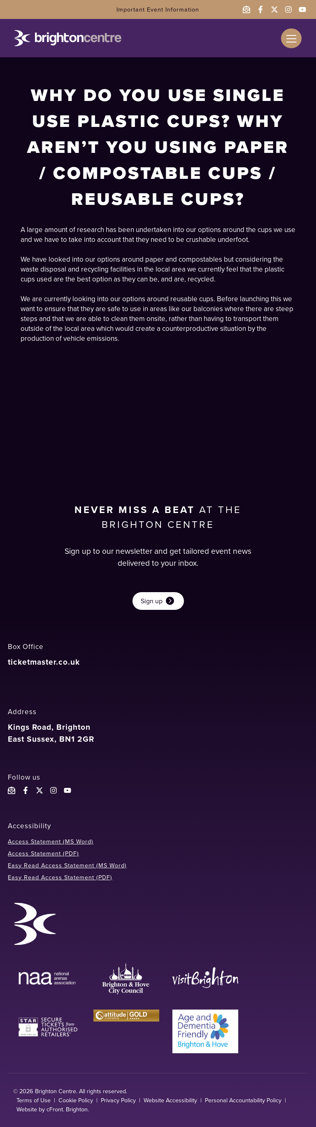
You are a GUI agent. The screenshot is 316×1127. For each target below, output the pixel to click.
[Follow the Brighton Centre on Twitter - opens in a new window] (274, 9)
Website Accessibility (170, 1100)
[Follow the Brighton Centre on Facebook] (25, 790)
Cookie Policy (75, 1100)
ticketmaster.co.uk (44, 662)
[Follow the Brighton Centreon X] (39, 790)
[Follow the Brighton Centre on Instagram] (53, 790)
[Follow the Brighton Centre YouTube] (67, 790)
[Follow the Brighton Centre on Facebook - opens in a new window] (260, 9)
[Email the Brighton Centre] (246, 9)
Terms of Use (33, 1100)
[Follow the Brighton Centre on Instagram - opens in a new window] (288, 9)
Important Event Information (157, 9)
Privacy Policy (118, 1100)
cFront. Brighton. (67, 1109)
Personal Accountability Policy (243, 1100)
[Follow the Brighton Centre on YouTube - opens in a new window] (302, 9)
